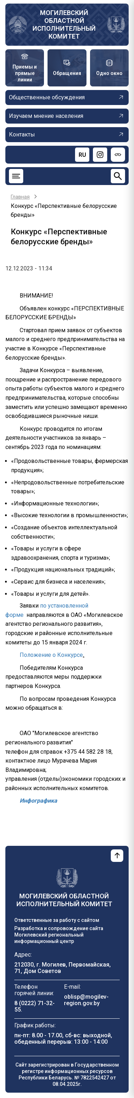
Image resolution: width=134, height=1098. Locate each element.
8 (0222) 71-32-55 (34, 1006)
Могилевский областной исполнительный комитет (64, 24)
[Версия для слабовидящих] (118, 155)
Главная (20, 197)
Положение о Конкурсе (51, 655)
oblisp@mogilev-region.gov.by (86, 1000)
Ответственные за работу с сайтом (56, 920)
